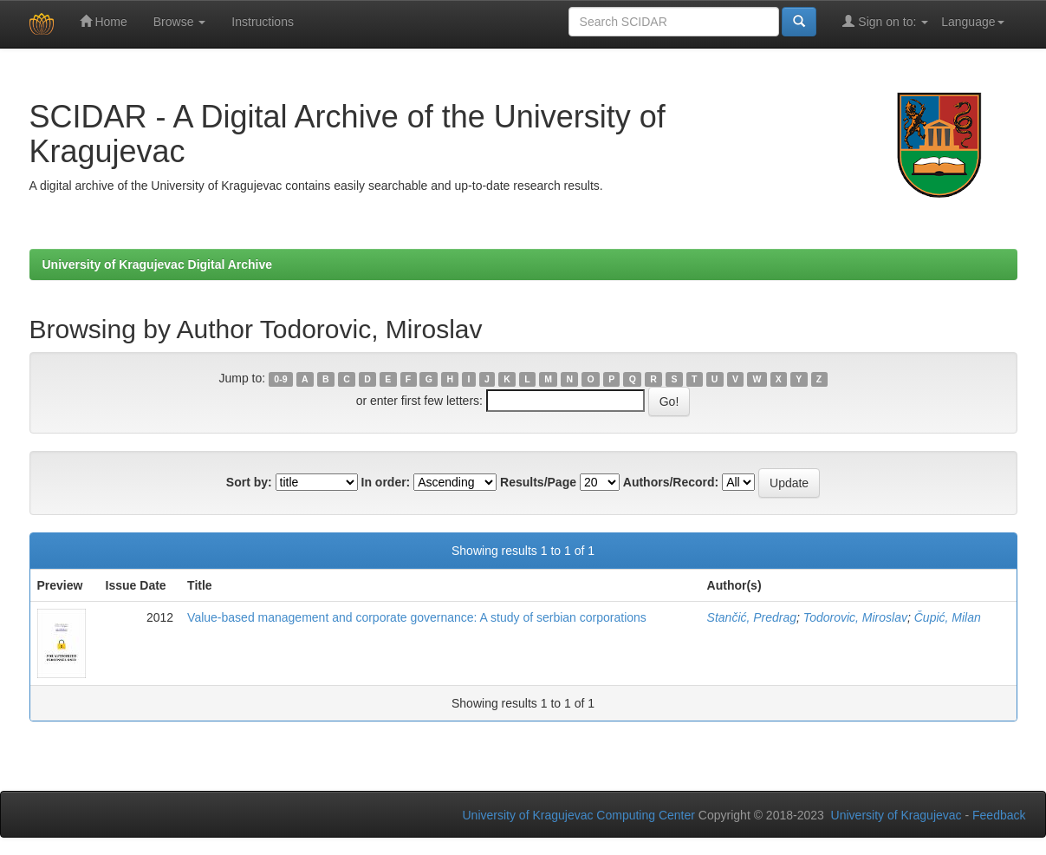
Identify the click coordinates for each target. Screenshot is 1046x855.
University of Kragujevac (896, 815)
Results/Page (538, 482)
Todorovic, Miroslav (855, 617)
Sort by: (249, 482)
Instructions (262, 22)
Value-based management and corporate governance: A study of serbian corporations (416, 617)
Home (103, 21)
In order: (386, 482)
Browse (179, 22)
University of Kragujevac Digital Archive (157, 264)
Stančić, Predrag (752, 617)
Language (972, 22)
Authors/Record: (670, 482)
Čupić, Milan (947, 617)
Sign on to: (885, 21)
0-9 (280, 379)
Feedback (998, 815)
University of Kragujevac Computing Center (579, 815)
